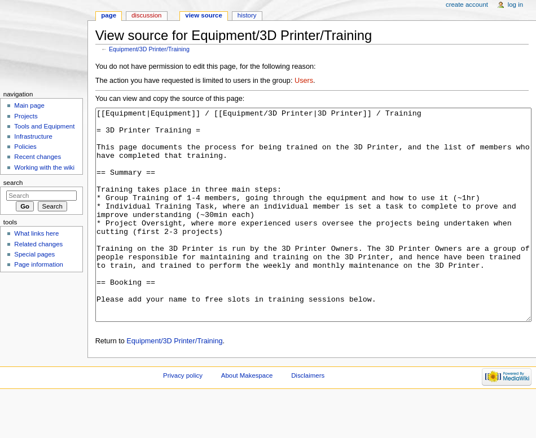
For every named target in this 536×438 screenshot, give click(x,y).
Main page (29, 105)
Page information (38, 264)
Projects (25, 116)
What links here (36, 233)
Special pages (34, 254)
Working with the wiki (44, 167)
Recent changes (37, 156)
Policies (25, 146)
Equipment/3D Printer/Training (149, 49)
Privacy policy (183, 417)
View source (203, 15)
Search (13, 182)
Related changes (38, 244)
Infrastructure (33, 136)
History (247, 15)
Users (304, 81)
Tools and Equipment (44, 126)
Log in (515, 4)
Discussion (146, 15)
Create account (467, 4)
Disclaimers (307, 417)
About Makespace (247, 417)
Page (108, 15)
